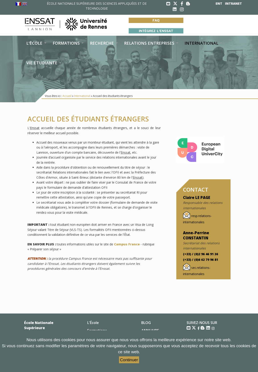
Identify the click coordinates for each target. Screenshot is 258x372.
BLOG (146, 322)
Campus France (127, 244)
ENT (219, 3)
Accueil (66, 96)
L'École (93, 322)
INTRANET (233, 3)
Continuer (129, 359)
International (82, 96)
